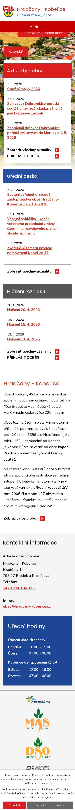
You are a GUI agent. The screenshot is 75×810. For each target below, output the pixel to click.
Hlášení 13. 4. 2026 (23, 339)
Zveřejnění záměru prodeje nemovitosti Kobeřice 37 (29, 250)
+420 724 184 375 (19, 588)
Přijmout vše (14, 805)
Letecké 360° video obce (43, 32)
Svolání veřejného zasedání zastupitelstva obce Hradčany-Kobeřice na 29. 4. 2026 (33, 199)
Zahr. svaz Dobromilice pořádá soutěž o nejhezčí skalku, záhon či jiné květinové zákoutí (35, 108)
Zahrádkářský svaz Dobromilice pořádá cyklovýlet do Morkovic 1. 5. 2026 (37, 133)
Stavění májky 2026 (23, 88)
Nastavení (62, 805)
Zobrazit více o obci (20, 518)
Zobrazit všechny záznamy (29, 351)
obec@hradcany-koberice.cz (27, 606)
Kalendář (16, 51)
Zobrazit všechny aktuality (29, 149)
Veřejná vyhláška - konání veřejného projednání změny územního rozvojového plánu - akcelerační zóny (32, 226)
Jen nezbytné (39, 805)
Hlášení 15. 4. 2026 (23, 324)
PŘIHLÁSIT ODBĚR (23, 156)
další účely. (46, 783)
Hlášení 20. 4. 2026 (23, 309)
